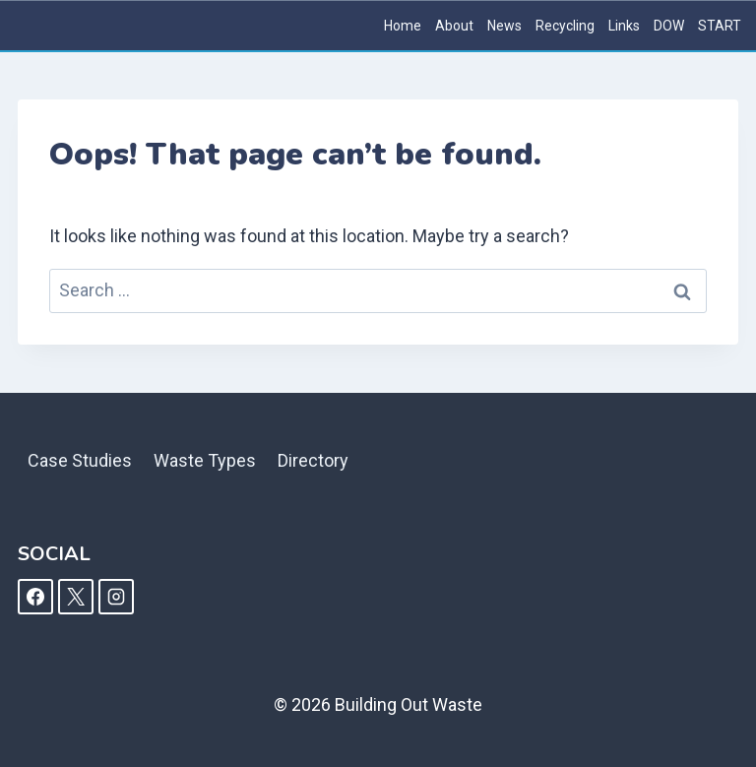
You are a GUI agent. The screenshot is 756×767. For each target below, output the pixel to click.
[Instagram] (116, 596)
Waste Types (205, 460)
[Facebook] (35, 596)
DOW (669, 25)
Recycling (565, 25)
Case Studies (80, 460)
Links (624, 25)
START (719, 25)
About (454, 25)
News (504, 25)
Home (402, 25)
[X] (76, 596)
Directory (313, 460)
